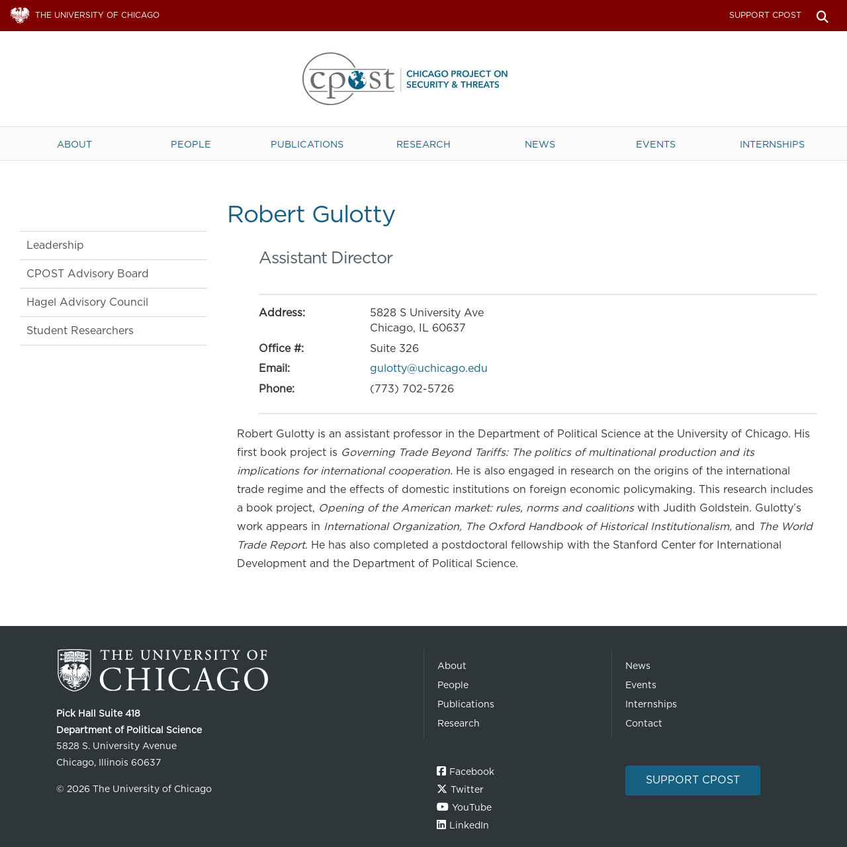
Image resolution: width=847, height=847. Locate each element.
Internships (772, 144)
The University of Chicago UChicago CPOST (423, 79)
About (74, 144)
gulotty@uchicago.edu (429, 368)
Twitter (467, 789)
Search (822, 15)
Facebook (471, 771)
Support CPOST (765, 15)
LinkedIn (469, 825)
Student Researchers (80, 330)
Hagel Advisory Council (87, 302)
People (191, 144)
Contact (643, 723)
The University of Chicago (235, 670)
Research (423, 144)
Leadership (55, 245)
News (540, 144)
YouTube (472, 807)
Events (656, 144)
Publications (307, 144)
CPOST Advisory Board (87, 273)
